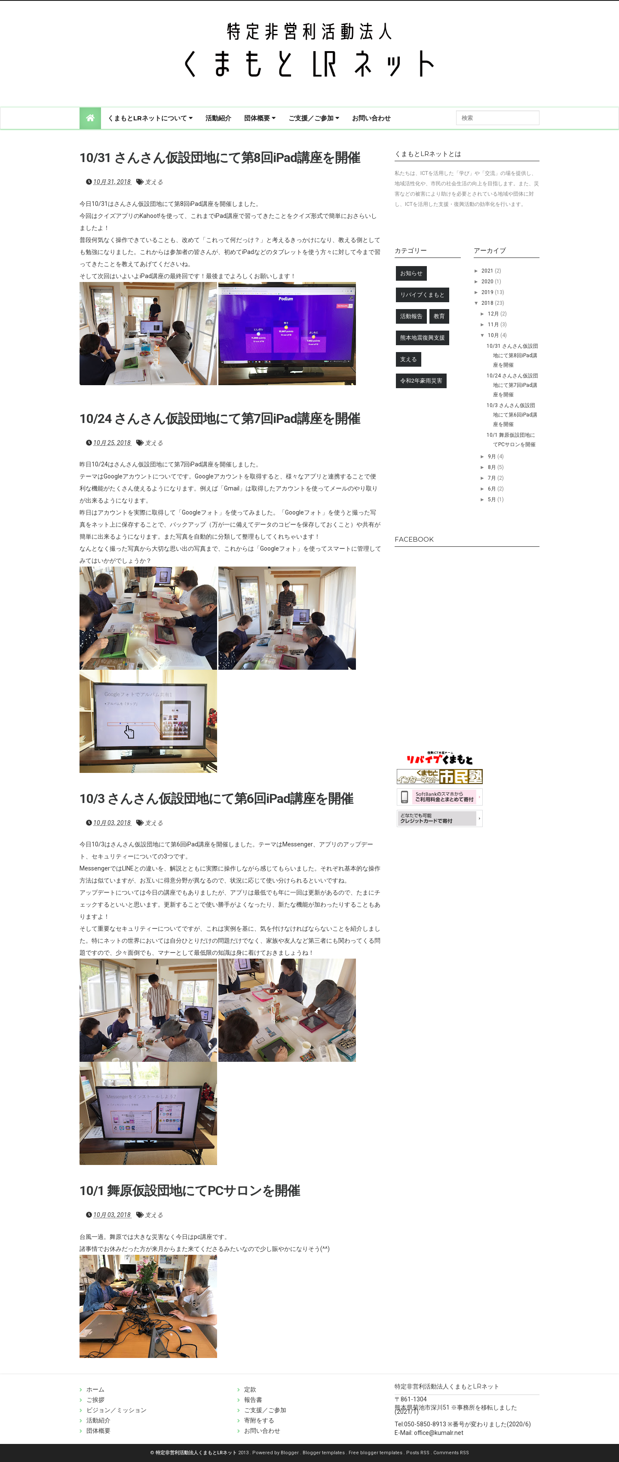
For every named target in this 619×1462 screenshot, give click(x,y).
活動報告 (411, 316)
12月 (494, 314)
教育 (439, 316)
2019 (488, 292)
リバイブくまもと (422, 294)
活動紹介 (218, 118)
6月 (492, 489)
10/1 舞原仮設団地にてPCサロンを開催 (190, 1190)
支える (154, 181)
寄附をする (259, 1420)
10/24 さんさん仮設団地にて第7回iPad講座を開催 (220, 418)
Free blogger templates (376, 1453)
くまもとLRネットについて (150, 118)
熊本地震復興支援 (422, 337)
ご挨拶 (95, 1399)
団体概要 (260, 118)
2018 (488, 303)
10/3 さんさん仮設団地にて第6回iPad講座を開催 (216, 798)
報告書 (253, 1399)
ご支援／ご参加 (313, 118)
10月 (494, 335)
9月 (492, 457)
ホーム (95, 1389)
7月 (492, 478)
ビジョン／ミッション (116, 1410)
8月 (492, 467)
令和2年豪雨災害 (421, 380)
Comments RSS (451, 1453)
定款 (250, 1389)
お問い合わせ (371, 118)
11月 (494, 325)
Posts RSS (418, 1453)
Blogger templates (324, 1453)
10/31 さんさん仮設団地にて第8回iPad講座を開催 (220, 157)
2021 (488, 271)
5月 (492, 500)
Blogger (290, 1453)
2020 (488, 282)
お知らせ (411, 273)
